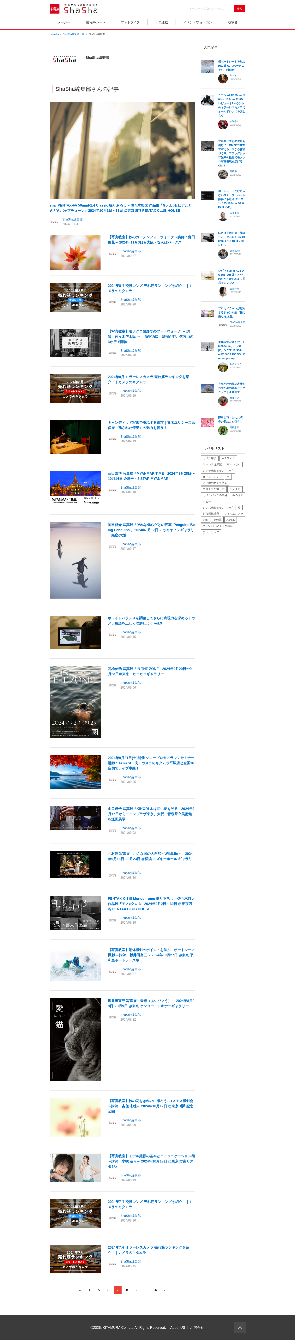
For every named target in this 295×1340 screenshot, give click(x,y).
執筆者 (232, 22)
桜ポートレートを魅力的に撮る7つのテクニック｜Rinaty (231, 66)
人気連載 (161, 22)
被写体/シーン (95, 22)
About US (177, 1328)
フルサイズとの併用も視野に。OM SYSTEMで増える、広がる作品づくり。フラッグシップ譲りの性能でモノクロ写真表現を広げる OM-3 (231, 153)
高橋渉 (233, 171)
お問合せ (197, 1328)
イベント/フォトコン (198, 22)
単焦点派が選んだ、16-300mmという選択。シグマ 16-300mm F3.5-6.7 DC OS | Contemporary (231, 350)
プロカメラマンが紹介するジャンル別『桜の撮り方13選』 (231, 312)
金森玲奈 (234, 289)
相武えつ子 (235, 364)
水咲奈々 (234, 121)
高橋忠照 (234, 427)
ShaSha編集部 (72, 219)
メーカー (64, 22)
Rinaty (233, 76)
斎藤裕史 (234, 398)
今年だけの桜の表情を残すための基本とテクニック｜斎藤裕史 (231, 388)
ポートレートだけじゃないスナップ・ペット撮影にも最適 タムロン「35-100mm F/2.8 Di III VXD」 (231, 199)
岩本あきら (235, 251)
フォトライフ (130, 22)
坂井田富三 (235, 213)
